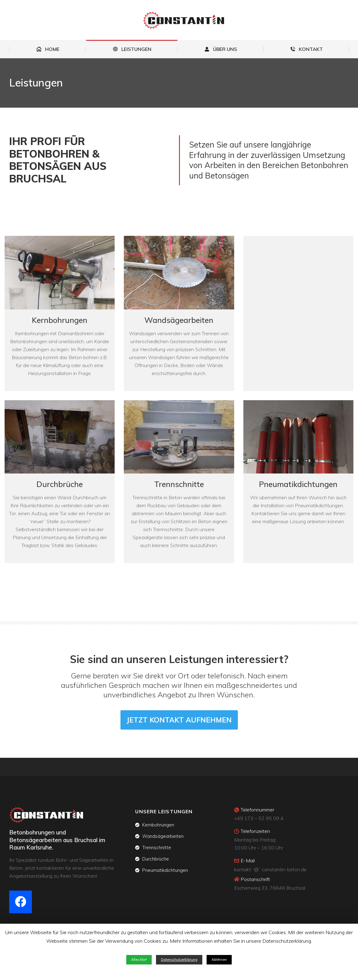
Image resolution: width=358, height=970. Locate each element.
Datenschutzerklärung (179, 959)
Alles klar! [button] (139, 959)
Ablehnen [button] (219, 959)
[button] (179, 720)
